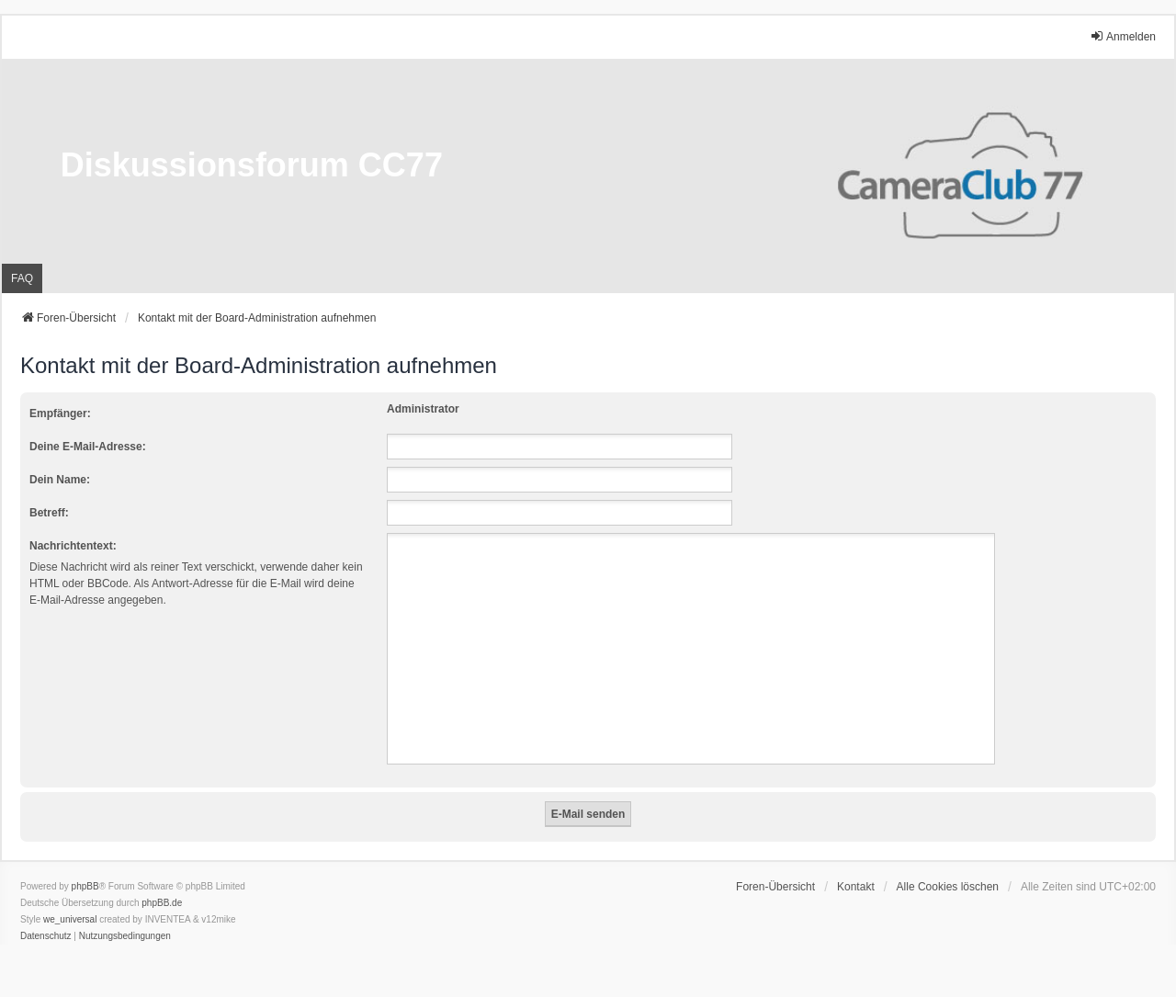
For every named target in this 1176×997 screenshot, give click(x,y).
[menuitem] (46, 936)
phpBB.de (161, 903)
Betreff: (49, 512)
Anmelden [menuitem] (1123, 36)
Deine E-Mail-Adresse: (87, 446)
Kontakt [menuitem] (856, 886)
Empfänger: (60, 413)
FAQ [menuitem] (22, 278)
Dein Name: (59, 479)
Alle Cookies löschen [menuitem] (948, 886)
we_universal (69, 919)
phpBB (85, 886)
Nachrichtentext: (73, 545)
